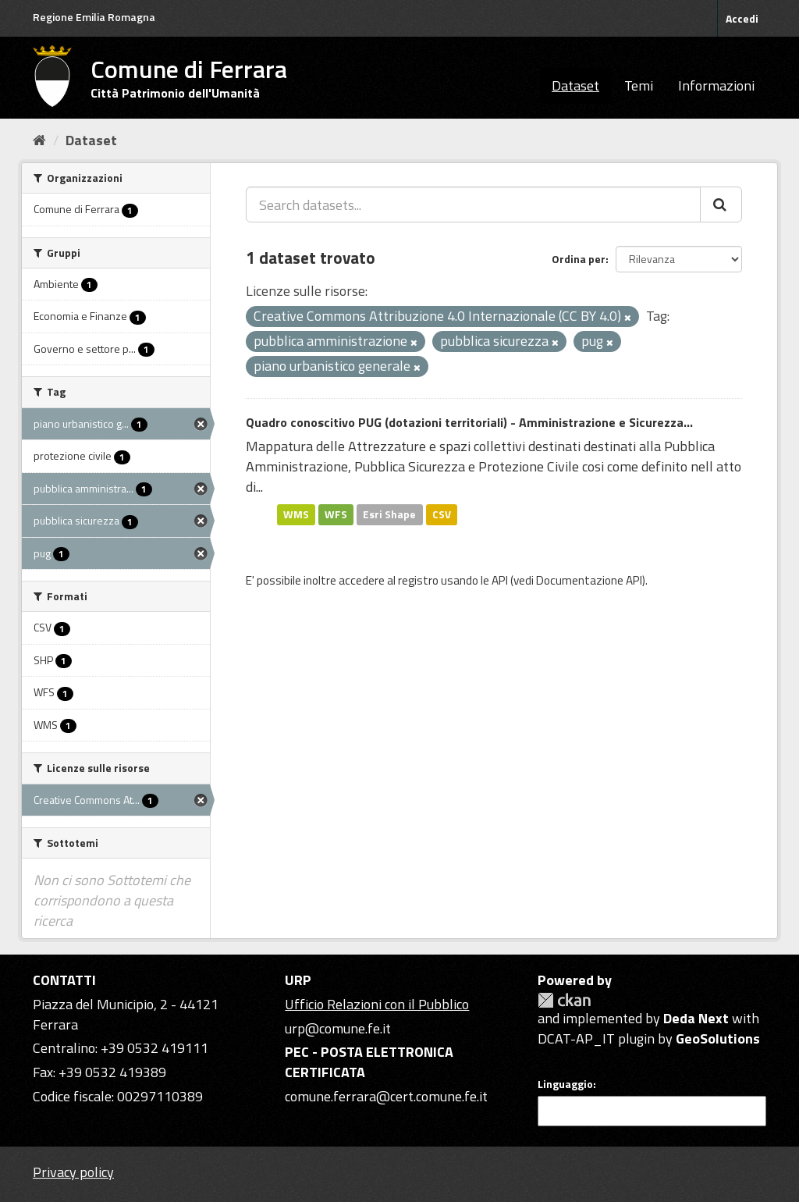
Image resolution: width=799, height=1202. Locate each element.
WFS (336, 514)
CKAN (564, 1000)
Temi (638, 85)
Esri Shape (389, 514)
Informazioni (716, 85)
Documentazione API (589, 580)
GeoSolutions (718, 1038)
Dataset (575, 85)
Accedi (742, 18)
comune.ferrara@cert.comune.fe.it (386, 1096)
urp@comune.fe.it (338, 1028)
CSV (441, 514)
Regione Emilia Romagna (94, 17)
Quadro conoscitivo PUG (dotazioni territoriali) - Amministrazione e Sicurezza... (469, 422)
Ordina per (578, 259)
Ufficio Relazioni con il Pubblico (377, 1004)
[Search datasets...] (473, 204)
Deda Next (696, 1018)
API (500, 580)
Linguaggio (565, 1084)
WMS (296, 514)
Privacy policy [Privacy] (73, 1171)
